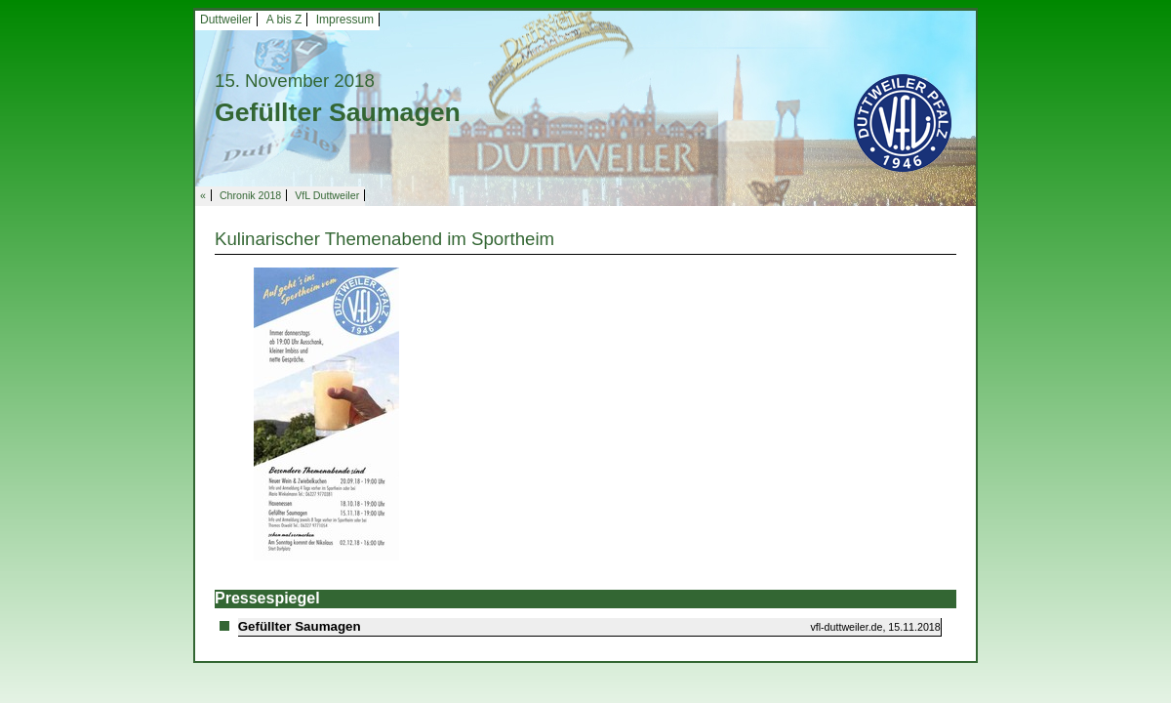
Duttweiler (226, 19)
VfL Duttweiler (327, 195)
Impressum (345, 19)
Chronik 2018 (250, 195)
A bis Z (284, 19)
